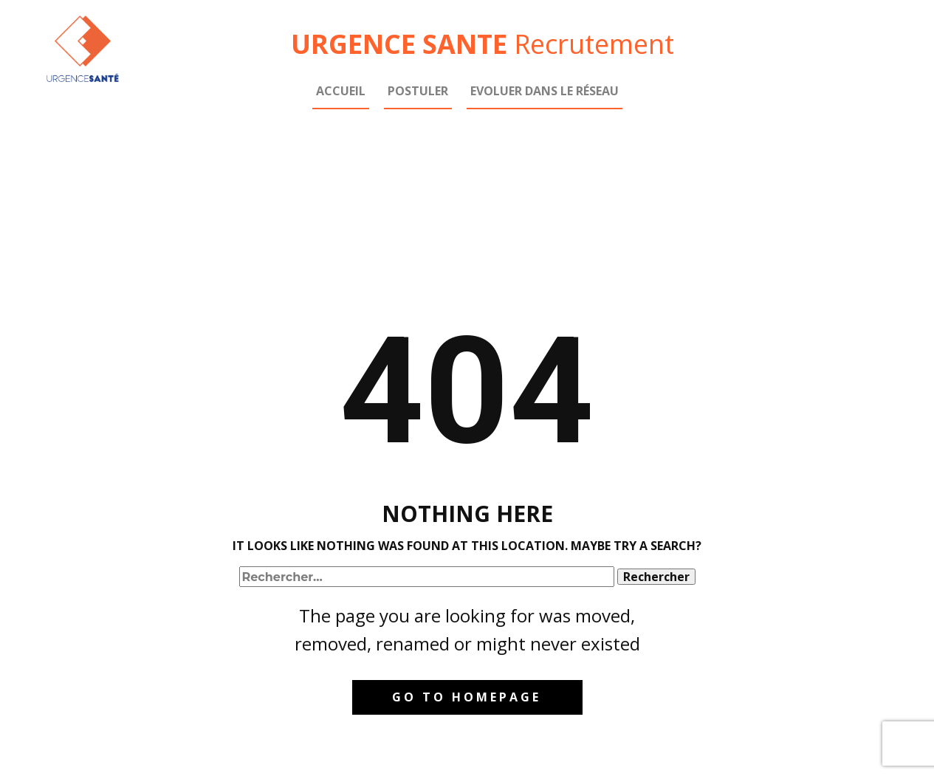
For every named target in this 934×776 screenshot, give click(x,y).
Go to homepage (466, 697)
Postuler (418, 91)
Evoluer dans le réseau (544, 91)
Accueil (340, 91)
